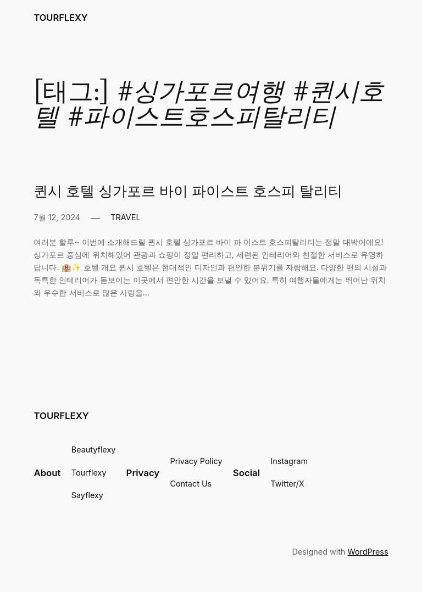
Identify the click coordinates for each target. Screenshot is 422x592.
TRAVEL (124, 217)
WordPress (368, 552)
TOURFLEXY (61, 18)
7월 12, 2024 (56, 217)
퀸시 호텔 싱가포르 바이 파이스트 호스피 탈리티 (187, 191)
